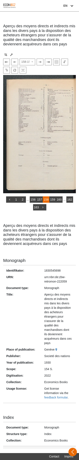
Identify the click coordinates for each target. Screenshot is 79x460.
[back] (9, 199)
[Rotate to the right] (6, 70)
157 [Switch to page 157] (39, 199)
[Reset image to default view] (15, 70)
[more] (43, 207)
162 (69, 199)
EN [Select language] (68, 5)
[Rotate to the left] (65, 62)
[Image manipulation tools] (11, 54)
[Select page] (27, 62)
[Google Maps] (56, 349)
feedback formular (56, 397)
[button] (5, 55)
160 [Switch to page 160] (59, 199)
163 (36, 207)
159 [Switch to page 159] (52, 199)
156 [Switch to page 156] (33, 199)
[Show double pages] (56, 62)
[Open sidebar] (72, 452)
